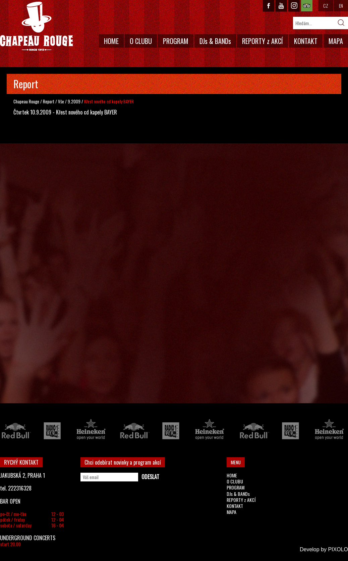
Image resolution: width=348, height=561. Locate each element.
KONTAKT (305, 41)
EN (341, 5)
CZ (325, 5)
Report (48, 101)
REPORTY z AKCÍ (262, 41)
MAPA (336, 41)
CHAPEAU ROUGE (36, 26)
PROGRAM (175, 41)
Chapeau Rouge (26, 101)
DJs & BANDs (215, 41)
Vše (61, 101)
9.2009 (74, 101)
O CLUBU (141, 41)
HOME (111, 41)
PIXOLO (338, 549)
